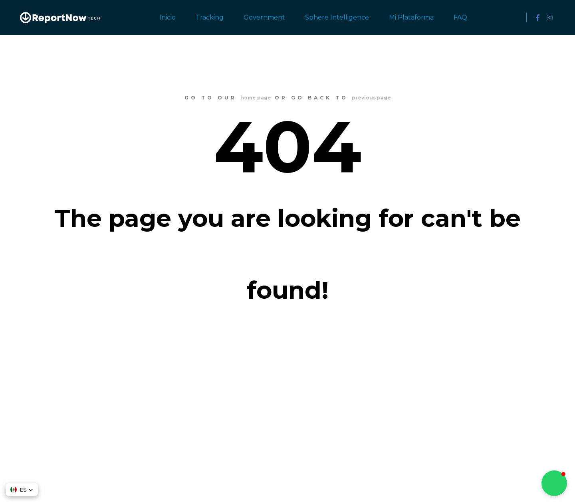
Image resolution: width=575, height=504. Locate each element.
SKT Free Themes (293, 484)
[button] (21, 489)
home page (255, 98)
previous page (371, 98)
